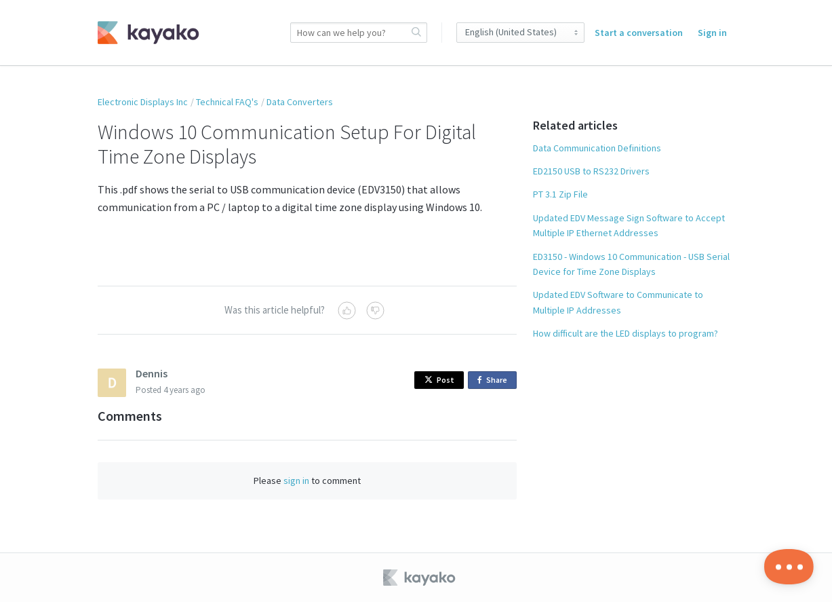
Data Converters (299, 102)
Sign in (712, 32)
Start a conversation (639, 32)
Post (439, 380)
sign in (296, 480)
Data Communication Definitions (597, 148)
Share (494, 380)
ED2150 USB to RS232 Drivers (591, 171)
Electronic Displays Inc (143, 102)
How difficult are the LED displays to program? (625, 333)
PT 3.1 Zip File (560, 194)
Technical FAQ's (227, 102)
